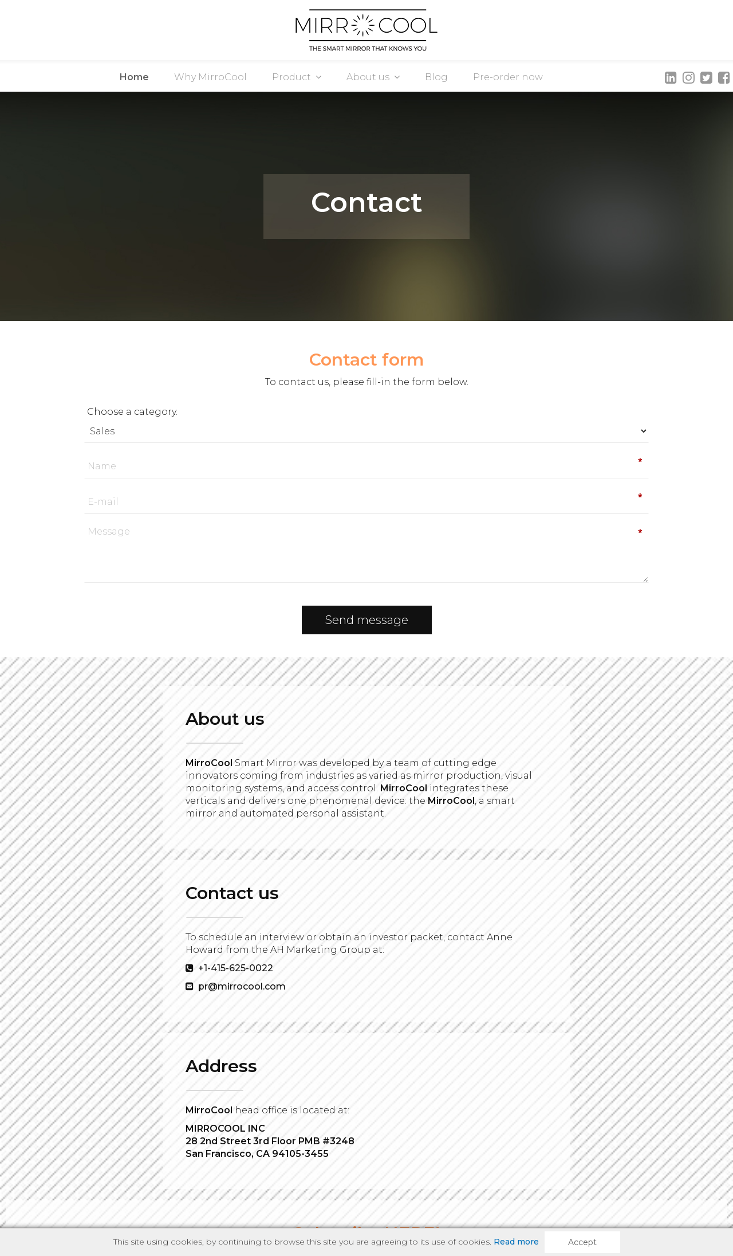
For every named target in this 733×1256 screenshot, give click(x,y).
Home (134, 77)
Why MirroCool (210, 77)
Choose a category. (176, 411)
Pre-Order (298, 1189)
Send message (366, 620)
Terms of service (373, 1189)
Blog (436, 77)
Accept (582, 1242)
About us (373, 77)
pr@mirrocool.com (323, 824)
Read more (516, 1242)
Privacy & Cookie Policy (475, 1189)
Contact (241, 1189)
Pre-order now (508, 77)
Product (296, 77)
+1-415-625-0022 (317, 806)
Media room (180, 1189)
